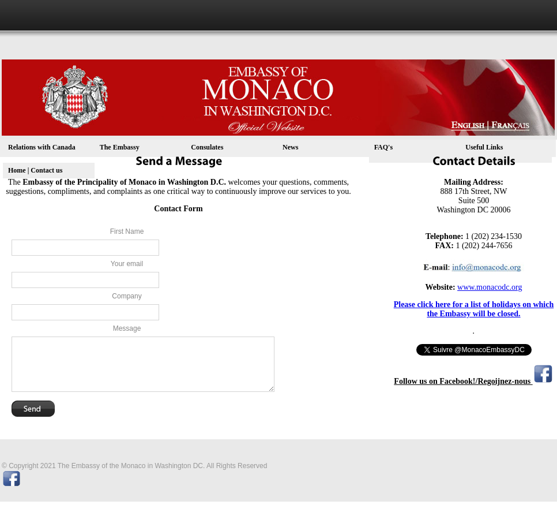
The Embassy (120, 147)
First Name (127, 231)
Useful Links (484, 147)
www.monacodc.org (489, 287)
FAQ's (383, 147)
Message (127, 328)
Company (126, 296)
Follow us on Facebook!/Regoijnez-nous (463, 381)
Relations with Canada (42, 147)
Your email (127, 264)
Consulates (207, 147)
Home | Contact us (35, 170)
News (290, 147)
